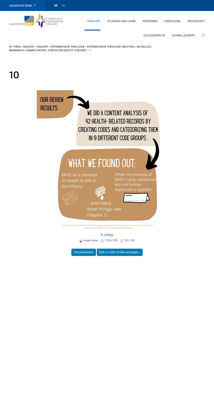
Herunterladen (83, 252)
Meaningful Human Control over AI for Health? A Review (47, 50)
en (63, 5)
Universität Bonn (22, 5)
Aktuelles (143, 46)
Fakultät (93, 21)
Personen (150, 21)
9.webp (107, 234)
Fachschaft (196, 21)
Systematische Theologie (67, 46)
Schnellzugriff (183, 35)
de (55, 5)
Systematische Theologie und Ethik (110, 46)
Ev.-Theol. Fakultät (21, 46)
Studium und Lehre (121, 21)
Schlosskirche (154, 35)
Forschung (172, 21)
